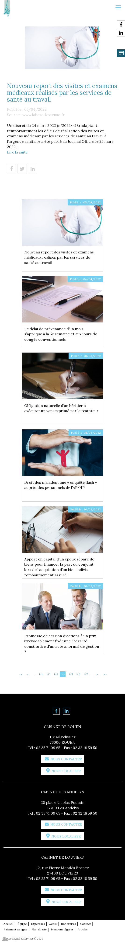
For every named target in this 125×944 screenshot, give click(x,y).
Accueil (8, 924)
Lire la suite (17, 152)
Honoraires (68, 924)
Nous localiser (66, 771)
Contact (85, 924)
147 (86, 674)
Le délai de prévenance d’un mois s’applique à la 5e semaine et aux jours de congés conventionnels (60, 334)
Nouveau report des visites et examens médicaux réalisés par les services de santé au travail (59, 257)
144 (63, 674)
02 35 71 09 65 (48, 747)
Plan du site (39, 929)
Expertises (38, 924)
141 (40, 674)
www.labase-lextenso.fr (43, 114)
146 (78, 674)
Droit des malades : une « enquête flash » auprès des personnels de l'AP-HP (60, 485)
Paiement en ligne (15, 929)
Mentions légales (62, 929)
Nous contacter (66, 759)
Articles (83, 929)
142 (48, 674)
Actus (53, 924)
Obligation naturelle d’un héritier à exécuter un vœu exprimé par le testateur (61, 408)
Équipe (22, 924)
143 (56, 674)
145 (71, 674)
